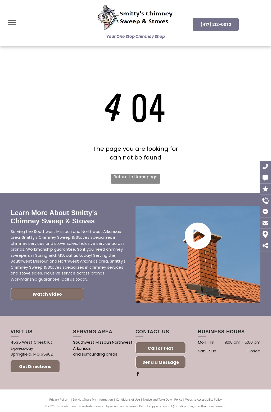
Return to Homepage (135, 177)
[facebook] (137, 375)
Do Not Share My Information (93, 399)
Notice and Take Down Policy (162, 399)
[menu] (12, 22)
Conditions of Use (128, 399)
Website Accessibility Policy (203, 399)
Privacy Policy (58, 399)
